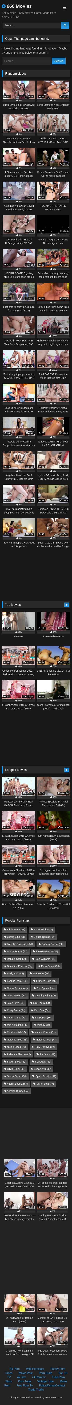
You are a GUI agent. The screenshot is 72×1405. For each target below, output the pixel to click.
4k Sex (21, 1377)
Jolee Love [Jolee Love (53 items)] (15, 1003)
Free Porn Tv (25, 1385)
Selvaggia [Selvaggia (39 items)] (43, 1061)
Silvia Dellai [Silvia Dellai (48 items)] (16, 1069)
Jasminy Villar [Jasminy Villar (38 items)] (45, 995)
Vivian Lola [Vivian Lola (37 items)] (45, 1083)
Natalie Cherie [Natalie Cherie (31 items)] (45, 1032)
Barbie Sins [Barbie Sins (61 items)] (16, 936)
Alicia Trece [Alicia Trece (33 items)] (16, 929)
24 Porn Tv (39, 1377)
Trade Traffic (36, 1389)
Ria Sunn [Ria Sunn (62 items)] (47, 1054)
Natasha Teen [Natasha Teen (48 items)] (46, 1039)
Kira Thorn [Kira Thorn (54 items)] (41, 1003)
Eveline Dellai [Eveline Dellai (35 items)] (17, 981)
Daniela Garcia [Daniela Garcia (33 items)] (47, 951)
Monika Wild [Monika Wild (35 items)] (16, 1032)
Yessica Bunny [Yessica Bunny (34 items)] (17, 1091)
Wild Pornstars (35, 1368)
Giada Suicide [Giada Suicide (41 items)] (17, 988)
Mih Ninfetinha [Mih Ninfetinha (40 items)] (17, 1024)
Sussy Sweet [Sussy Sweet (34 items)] (17, 1076)
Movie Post (26, 1372)
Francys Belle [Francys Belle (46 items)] (46, 981)
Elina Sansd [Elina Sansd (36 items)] (50, 966)
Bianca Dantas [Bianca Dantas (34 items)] (44, 936)
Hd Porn (15, 1368)
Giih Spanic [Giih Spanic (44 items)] (45, 988)
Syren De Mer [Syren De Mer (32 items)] (45, 1076)
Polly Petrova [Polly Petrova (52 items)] (45, 1047)
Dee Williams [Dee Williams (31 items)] (45, 958)
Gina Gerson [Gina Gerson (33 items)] (16, 995)
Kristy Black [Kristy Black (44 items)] (16, 1010)
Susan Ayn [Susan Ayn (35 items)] (42, 1069)
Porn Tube (24, 1381)
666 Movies (17, 6)
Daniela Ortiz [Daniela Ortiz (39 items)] (17, 958)
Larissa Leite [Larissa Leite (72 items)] (16, 1017)
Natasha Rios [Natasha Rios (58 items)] (17, 1039)
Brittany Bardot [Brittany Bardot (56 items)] (52, 944)
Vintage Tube (45, 1381)
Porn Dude (45, 1372)
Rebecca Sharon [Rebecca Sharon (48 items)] (19, 1054)
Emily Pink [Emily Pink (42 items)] (15, 973)
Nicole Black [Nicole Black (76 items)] (16, 1047)
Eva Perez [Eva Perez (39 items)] (41, 973)
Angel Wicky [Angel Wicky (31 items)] (43, 929)
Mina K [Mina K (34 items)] (43, 1024)
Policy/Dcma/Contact (52, 1385)
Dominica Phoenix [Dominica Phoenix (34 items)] (19, 966)
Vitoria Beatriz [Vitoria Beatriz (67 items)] (17, 1083)
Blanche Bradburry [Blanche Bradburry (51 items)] (20, 944)
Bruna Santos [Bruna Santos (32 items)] (17, 951)
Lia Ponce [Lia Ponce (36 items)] (43, 1017)
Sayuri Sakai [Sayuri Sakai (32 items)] (16, 1061)
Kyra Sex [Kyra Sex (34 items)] (41, 1010)
